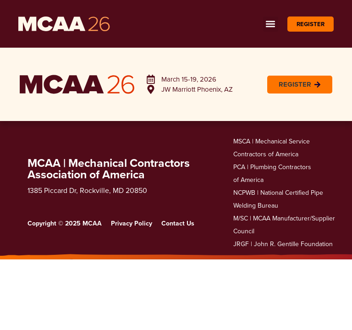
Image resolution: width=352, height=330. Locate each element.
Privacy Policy (131, 223)
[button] (270, 24)
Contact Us (177, 223)
